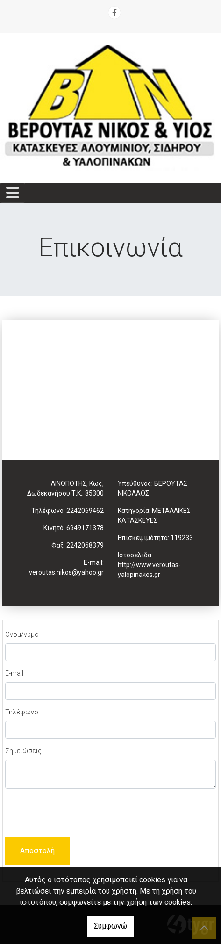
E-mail (14, 673)
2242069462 (85, 510)
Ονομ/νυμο (22, 634)
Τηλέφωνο (21, 712)
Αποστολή (37, 850)
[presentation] (76, 814)
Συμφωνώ (110, 926)
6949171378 (85, 528)
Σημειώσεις (23, 751)
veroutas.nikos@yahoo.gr (66, 572)
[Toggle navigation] (12, 193)
